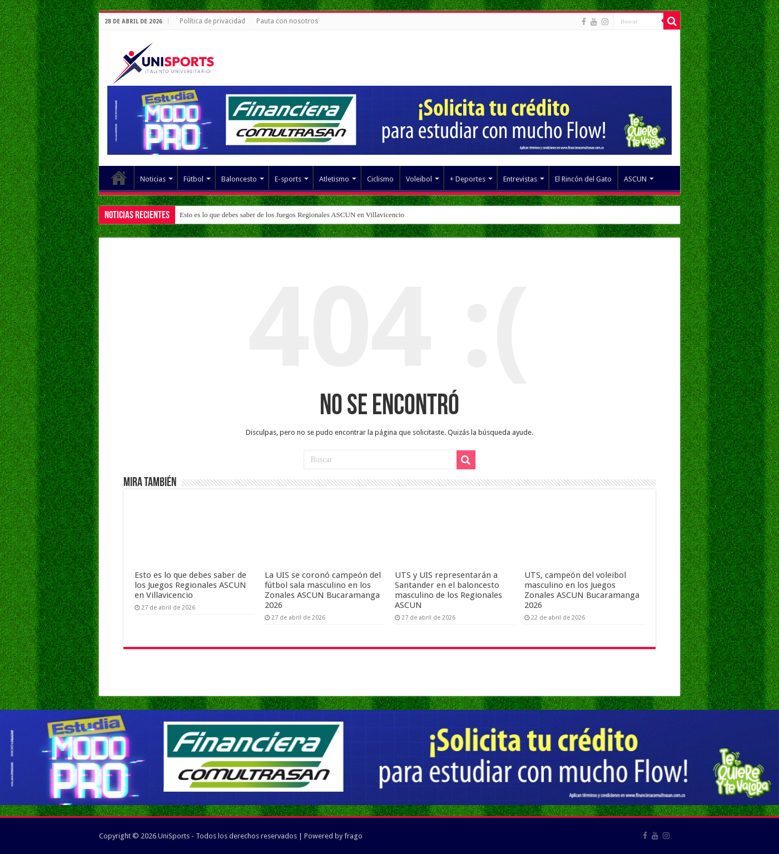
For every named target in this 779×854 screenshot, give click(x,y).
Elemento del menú (119, 177)
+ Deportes (467, 179)
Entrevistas (520, 179)
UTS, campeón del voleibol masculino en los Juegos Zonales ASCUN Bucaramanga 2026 (581, 590)
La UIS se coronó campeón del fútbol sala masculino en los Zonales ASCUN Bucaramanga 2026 (323, 590)
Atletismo (334, 179)
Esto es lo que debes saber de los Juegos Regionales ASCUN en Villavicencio (292, 214)
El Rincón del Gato (583, 179)
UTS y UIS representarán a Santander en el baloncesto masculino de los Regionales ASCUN (448, 590)
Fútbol (193, 179)
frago (353, 836)
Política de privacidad (212, 21)
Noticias (153, 179)
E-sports (288, 179)
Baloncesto (239, 179)
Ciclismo (380, 179)
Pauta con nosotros (287, 21)
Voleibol (419, 179)
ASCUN (635, 179)
